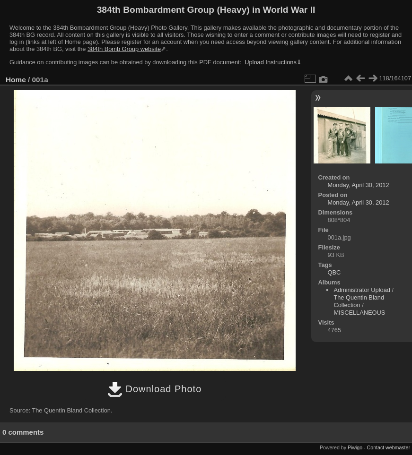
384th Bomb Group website (124, 48)
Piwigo (355, 447)
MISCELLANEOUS (359, 312)
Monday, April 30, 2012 (358, 185)
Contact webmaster (388, 447)
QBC (334, 272)
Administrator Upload (361, 289)
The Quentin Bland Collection (358, 301)
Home (16, 80)
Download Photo (154, 389)
